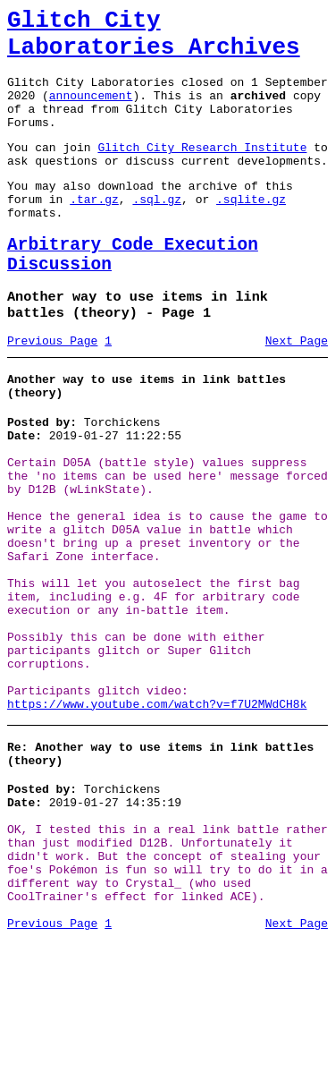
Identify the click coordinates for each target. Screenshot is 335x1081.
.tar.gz (94, 231)
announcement (91, 111)
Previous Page (52, 390)
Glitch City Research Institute (201, 171)
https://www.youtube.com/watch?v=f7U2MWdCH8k (156, 815)
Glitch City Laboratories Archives (153, 39)
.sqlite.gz (251, 231)
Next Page (296, 390)
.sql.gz (156, 231)
